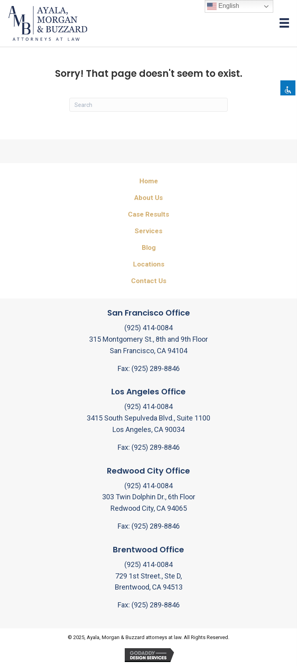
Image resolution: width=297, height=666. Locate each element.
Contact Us (148, 281)
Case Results (148, 214)
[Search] (148, 105)
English (223, 6)
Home (148, 181)
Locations (148, 264)
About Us (148, 198)
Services (148, 231)
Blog (149, 247)
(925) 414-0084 (148, 327)
